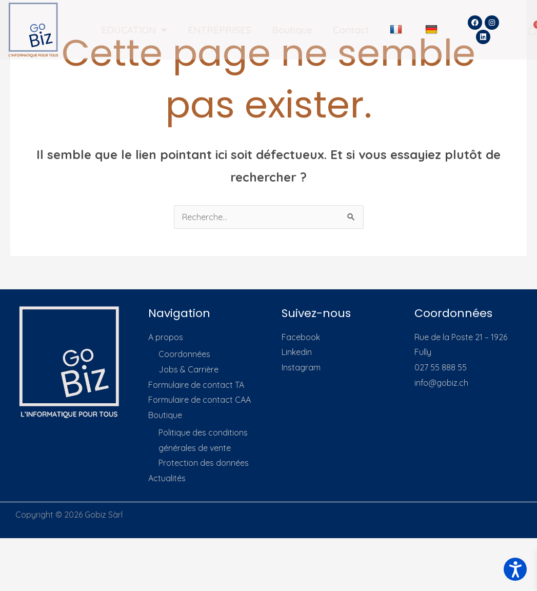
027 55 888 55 (440, 367)
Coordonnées (184, 354)
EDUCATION (134, 29)
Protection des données (203, 463)
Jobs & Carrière (188, 369)
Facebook (301, 337)
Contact (351, 30)
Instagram (301, 367)
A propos (165, 337)
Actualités (167, 478)
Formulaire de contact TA (196, 385)
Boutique (292, 30)
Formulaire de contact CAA (199, 400)
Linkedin (297, 352)
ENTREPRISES (219, 30)
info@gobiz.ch (441, 383)
